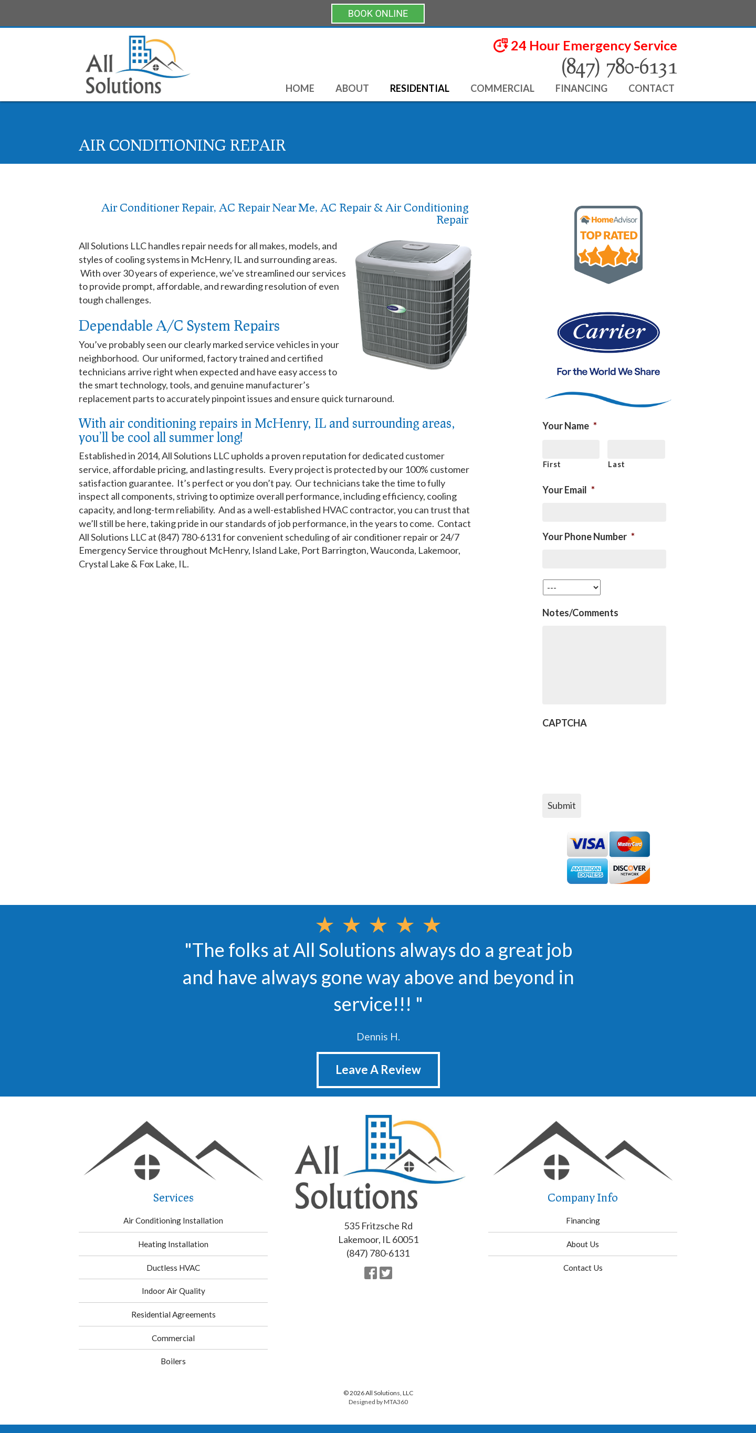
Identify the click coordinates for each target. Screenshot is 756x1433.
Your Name (569, 425)
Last (616, 464)
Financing (581, 88)
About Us (582, 1244)
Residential (419, 88)
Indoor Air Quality (173, 1290)
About (352, 88)
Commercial (502, 88)
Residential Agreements (173, 1314)
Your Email (568, 490)
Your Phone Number (588, 536)
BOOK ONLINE (378, 13)
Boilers (173, 1361)
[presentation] (622, 756)
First (552, 464)
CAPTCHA (564, 723)
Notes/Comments (580, 612)
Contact (651, 88)
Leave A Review (378, 1069)
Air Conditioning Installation (173, 1220)
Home (300, 88)
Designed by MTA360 (378, 1402)
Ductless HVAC (173, 1267)
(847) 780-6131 (618, 66)
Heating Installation (173, 1244)
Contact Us (583, 1267)
